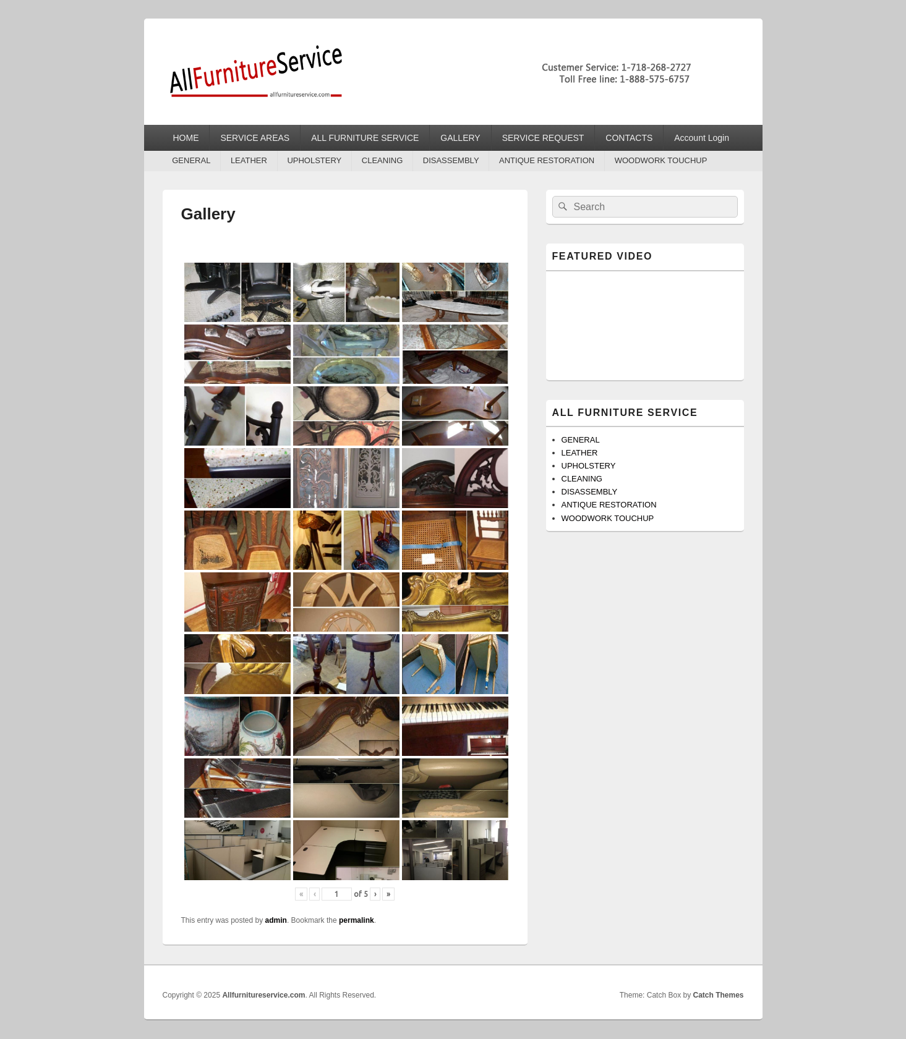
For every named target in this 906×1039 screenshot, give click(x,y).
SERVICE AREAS (254, 138)
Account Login (701, 138)
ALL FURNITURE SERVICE (365, 138)
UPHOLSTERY (314, 160)
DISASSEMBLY (451, 160)
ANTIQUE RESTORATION (546, 160)
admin (276, 920)
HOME (186, 138)
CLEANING (382, 160)
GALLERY (460, 138)
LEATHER (249, 160)
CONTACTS (628, 138)
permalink (356, 920)
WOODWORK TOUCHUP (661, 160)
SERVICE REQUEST (543, 138)
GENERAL (191, 160)
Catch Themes (718, 995)
